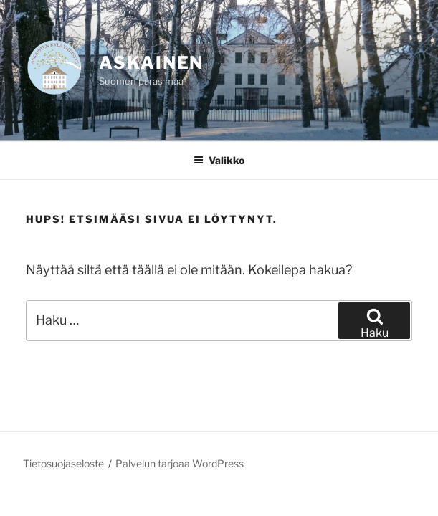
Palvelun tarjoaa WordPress (179, 463)
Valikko (219, 160)
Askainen (151, 62)
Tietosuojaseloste (63, 463)
